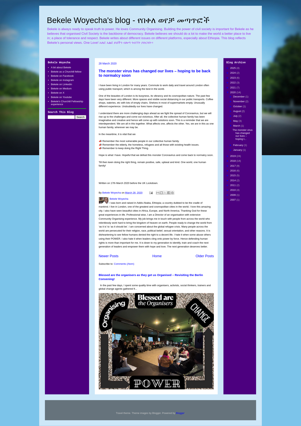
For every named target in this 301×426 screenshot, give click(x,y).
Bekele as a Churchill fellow (66, 71)
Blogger (180, 413)
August (237, 111)
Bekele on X (57, 92)
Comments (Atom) (124, 263)
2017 (233, 165)
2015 (233, 175)
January (238, 149)
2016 (233, 170)
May (236, 120)
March (237, 125)
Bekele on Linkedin (61, 84)
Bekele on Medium (61, 88)
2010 (233, 190)
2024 (233, 72)
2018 (233, 160)
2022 (233, 82)
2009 (233, 195)
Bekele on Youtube (61, 97)
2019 (233, 156)
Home (157, 256)
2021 (233, 87)
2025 (233, 68)
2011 (233, 185)
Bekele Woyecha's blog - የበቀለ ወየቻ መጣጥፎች (128, 20)
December (239, 96)
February (238, 145)
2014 (233, 180)
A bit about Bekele (61, 67)
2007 (233, 199)
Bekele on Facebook (62, 75)
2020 (233, 92)
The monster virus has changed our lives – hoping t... (242, 134)
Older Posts (205, 256)
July (235, 116)
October (238, 106)
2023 (233, 77)
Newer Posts (108, 256)
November (239, 101)
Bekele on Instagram (62, 80)
